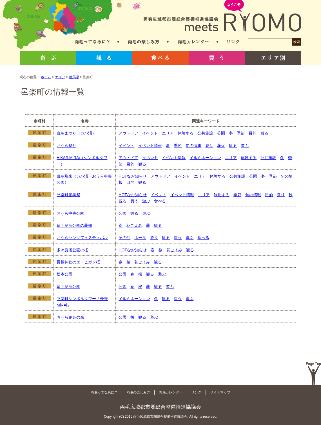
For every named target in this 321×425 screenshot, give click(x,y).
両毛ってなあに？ (92, 41)
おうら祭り (66, 145)
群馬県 (74, 77)
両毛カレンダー (193, 41)
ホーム (46, 77)
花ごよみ (134, 225)
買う (217, 58)
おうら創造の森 (70, 317)
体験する (185, 133)
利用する (221, 195)
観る (104, 58)
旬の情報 (193, 145)
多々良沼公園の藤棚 (74, 225)
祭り (209, 145)
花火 (221, 145)
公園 (221, 133)
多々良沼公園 (68, 286)
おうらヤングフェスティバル (82, 237)
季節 (241, 133)
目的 (253, 133)
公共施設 (205, 133)
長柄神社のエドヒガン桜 (78, 262)
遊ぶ (48, 58)
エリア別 (273, 58)
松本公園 (64, 274)
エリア (60, 77)
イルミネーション (205, 157)
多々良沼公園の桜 (72, 250)
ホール (140, 237)
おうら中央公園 (70, 213)
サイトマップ (220, 392)
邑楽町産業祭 (68, 195)
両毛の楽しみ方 (143, 41)
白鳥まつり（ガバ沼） (76, 133)
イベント (150, 133)
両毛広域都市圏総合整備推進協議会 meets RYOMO (222, 16)
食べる (160, 58)
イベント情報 (150, 145)
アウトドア (128, 133)
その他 (124, 237)
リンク (233, 41)
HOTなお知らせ (133, 176)
